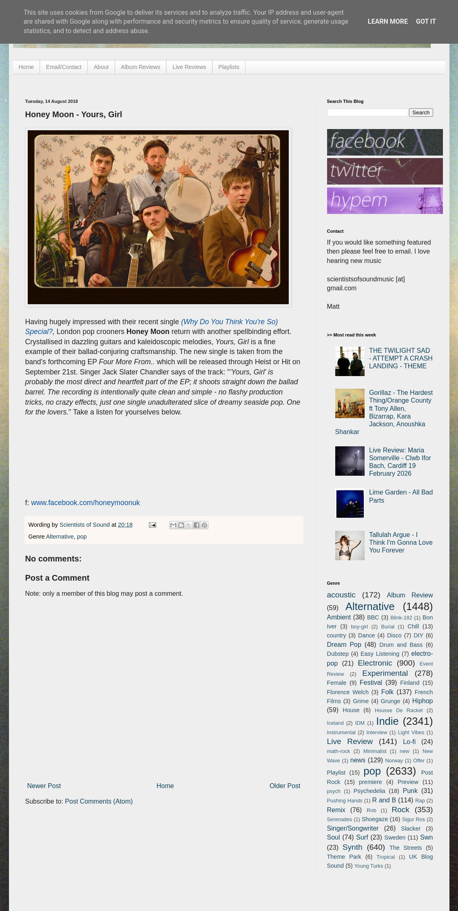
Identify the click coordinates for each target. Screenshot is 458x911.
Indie (387, 721)
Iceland (335, 723)
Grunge (390, 701)
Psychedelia (369, 791)
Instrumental (341, 732)
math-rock (338, 751)
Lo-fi (409, 741)
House (351, 710)
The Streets (405, 847)
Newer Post (44, 785)
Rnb (371, 810)
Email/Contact (64, 67)
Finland (409, 682)
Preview (408, 782)
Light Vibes (411, 732)
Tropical (385, 857)
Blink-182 (401, 618)
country (336, 635)
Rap (420, 800)
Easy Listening (380, 653)
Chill (413, 626)
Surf (362, 837)
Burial (387, 627)
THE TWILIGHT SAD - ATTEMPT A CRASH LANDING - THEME (401, 358)
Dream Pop (344, 644)
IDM (360, 723)
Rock (400, 809)
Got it (426, 21)
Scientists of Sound (85, 524)
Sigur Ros (413, 819)
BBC (373, 617)
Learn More (388, 21)
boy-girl (359, 627)
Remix (336, 809)
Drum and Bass (401, 644)
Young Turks (368, 866)
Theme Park (344, 856)
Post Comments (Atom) (99, 801)
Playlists (229, 67)
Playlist (336, 772)
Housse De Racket (399, 710)
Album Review (410, 595)
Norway (394, 760)
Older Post (285, 785)
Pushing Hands (345, 800)
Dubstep (338, 653)
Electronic (375, 663)
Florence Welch (348, 692)
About (101, 67)
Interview (376, 732)
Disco (394, 635)
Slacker (410, 828)
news (357, 760)
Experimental (385, 673)
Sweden (394, 837)
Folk (387, 691)
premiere (370, 782)
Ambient (339, 617)
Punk (410, 790)
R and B (384, 800)
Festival (371, 682)
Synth (353, 847)
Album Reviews (140, 67)
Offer (419, 760)
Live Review (350, 741)
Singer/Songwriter (353, 828)
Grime (361, 701)
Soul (333, 837)
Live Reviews (189, 67)
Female (337, 682)
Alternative (60, 536)
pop (82, 536)
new (404, 751)
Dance (366, 635)
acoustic (341, 594)
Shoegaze (375, 819)
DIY (418, 635)
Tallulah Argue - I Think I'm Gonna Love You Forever (401, 542)
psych (334, 791)
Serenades (339, 819)
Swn (426, 837)
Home (26, 67)
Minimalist (375, 751)
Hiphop (422, 700)
